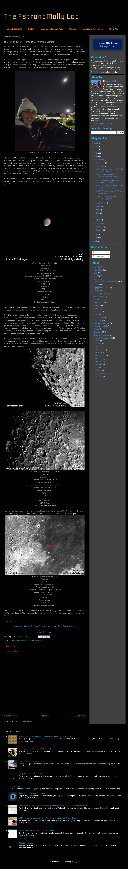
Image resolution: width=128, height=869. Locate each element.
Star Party (98, 353)
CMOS (12, 640)
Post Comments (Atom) (23, 721)
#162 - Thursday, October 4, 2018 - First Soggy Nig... (109, 197)
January (99, 230)
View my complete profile (102, 123)
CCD (95, 273)
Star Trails (98, 358)
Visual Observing (100, 373)
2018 (96, 156)
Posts (96, 252)
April (98, 220)
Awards (97, 267)
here (69, 310)
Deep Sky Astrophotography (106, 282)
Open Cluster (99, 317)
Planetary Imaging (26, 843)
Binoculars (98, 270)
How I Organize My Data (29, 761)
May (98, 216)
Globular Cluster (100, 294)
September (101, 203)
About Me (113, 29)
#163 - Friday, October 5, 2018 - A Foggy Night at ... (110, 192)
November (100, 163)
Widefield (97, 376)
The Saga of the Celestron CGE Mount (35, 749)
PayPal (110, 65)
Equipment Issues (101, 288)
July (98, 210)
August (99, 206)
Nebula (96, 311)
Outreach (97, 320)
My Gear (73, 29)
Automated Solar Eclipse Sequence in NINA (36, 830)
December (100, 159)
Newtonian (98, 314)
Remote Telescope (101, 335)
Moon (18, 640)
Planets (24, 640)
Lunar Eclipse (99, 302)
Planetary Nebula (101, 326)
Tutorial (97, 370)
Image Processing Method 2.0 (31, 774)
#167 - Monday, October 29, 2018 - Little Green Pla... (109, 170)
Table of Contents (13, 29)
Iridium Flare (99, 296)
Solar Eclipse (99, 350)
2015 (96, 241)
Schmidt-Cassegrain (35, 640)
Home (45, 715)
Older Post (80, 715)
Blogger (75, 862)
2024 (96, 143)
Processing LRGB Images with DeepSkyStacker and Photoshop (45, 736)
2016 (96, 237)
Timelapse (98, 364)
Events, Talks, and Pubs (52, 29)
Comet (96, 279)
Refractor (98, 332)
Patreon (117, 63)
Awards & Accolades (93, 29)
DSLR (96, 285)
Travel (96, 367)
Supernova (98, 361)
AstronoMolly (111, 81)
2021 (96, 146)
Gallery (31, 29)
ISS (95, 299)
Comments (98, 256)
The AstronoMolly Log (41, 16)
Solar (96, 347)
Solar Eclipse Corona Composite (32, 793)
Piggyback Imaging (101, 323)
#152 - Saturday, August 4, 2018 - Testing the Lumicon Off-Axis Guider (48, 818)
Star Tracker (99, 355)
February (100, 226)
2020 (96, 150)
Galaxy (96, 291)
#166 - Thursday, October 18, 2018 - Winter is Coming (108, 175)
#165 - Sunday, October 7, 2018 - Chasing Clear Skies (109, 181)
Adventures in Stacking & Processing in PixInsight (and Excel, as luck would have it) (53, 806)
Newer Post (10, 715)
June (98, 213)
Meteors (97, 305)
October (100, 166)
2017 (96, 234)
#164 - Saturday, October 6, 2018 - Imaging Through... (109, 187)
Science (97, 341)
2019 (96, 153)
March (99, 223)
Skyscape (97, 344)
